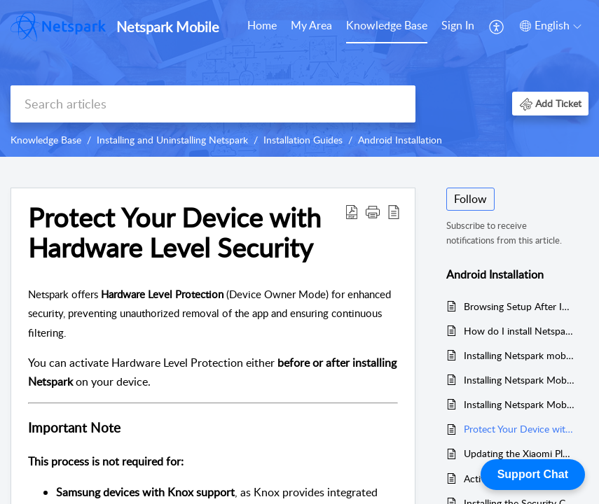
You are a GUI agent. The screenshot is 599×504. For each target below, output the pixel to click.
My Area (311, 25)
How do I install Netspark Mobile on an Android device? (519, 330)
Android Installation (400, 139)
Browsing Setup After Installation (519, 306)
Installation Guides (303, 139)
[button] (497, 26)
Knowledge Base (386, 25)
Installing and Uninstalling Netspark (172, 139)
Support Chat (532, 474)
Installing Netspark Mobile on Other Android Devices (519, 404)
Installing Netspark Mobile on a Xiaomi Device (519, 379)
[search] (213, 103)
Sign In (457, 25)
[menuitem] (262, 26)
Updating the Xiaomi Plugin (519, 453)
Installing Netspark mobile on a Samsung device (519, 355)
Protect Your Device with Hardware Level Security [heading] (174, 233)
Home (262, 25)
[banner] (299, 78)
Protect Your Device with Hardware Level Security (519, 428)
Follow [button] (470, 198)
